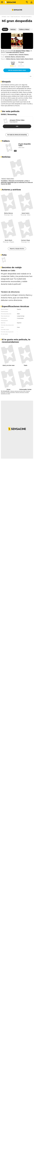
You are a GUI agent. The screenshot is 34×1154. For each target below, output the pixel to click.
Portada (4, 16)
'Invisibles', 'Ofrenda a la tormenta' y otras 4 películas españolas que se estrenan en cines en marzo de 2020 (17, 182)
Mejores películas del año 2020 (17, 391)
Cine (8, 16)
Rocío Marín (8, 240)
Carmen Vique (25, 240)
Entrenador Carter (25, 389)
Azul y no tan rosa (8, 365)
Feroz (8, 389)
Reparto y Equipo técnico (17, 248)
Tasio (25, 365)
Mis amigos (21, 62)
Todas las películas (15, 16)
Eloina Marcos (8, 213)
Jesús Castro (25, 213)
